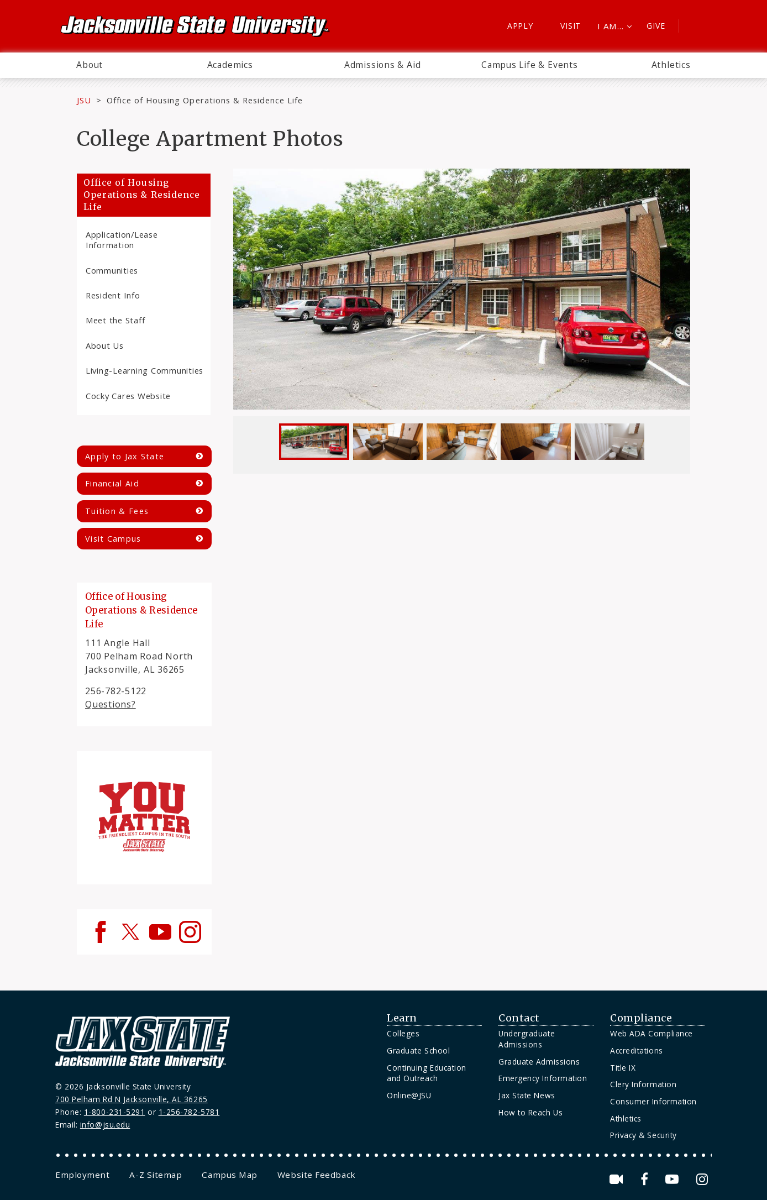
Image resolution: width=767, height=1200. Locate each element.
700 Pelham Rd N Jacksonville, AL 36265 (131, 1099)
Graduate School (418, 1050)
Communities (112, 270)
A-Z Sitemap (155, 1174)
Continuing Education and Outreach (426, 1073)
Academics (230, 65)
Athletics (671, 65)
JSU (84, 100)
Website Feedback (316, 1174)
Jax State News (526, 1095)
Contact (519, 1018)
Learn (402, 1018)
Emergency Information (542, 1078)
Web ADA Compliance (651, 1033)
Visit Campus (113, 538)
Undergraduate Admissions (526, 1039)
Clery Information (643, 1084)
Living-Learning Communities (144, 370)
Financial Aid (112, 483)
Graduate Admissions (539, 1061)
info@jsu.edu (105, 1124)
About (89, 65)
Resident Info (113, 295)
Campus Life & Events (529, 65)
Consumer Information (653, 1101)
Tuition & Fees (117, 511)
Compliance (641, 1018)
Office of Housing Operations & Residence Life (205, 100)
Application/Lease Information (122, 239)
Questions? (110, 704)
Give (656, 25)
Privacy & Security (643, 1135)
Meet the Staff (115, 320)
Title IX (622, 1067)
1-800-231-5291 (114, 1112)
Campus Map (229, 1174)
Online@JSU (409, 1095)
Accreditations (636, 1050)
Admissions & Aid (382, 65)
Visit (570, 25)
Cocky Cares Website (128, 395)
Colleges (403, 1033)
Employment (82, 1174)
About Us (105, 345)
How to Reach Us (530, 1112)
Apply (520, 25)
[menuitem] (89, 65)
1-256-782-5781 (189, 1112)
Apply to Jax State (124, 456)
